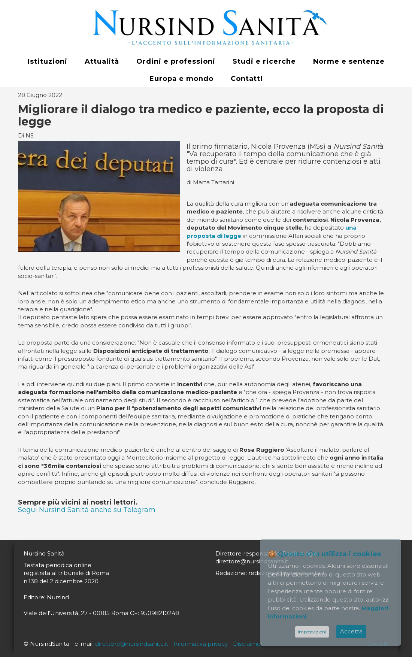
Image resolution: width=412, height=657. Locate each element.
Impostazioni (312, 632)
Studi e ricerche (264, 61)
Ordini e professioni (175, 61)
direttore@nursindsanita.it (131, 643)
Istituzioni (47, 61)
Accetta (351, 631)
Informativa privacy (200, 643)
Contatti (247, 79)
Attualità (102, 61)
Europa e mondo (181, 79)
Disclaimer (248, 643)
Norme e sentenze (349, 61)
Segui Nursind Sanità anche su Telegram (86, 510)
